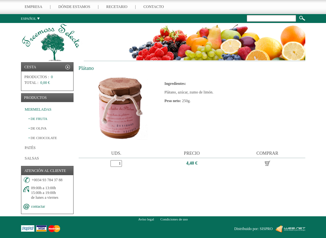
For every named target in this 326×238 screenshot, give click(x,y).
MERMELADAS (38, 109)
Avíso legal (146, 219)
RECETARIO (116, 6)
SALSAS (32, 158)
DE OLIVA (38, 128)
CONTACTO (154, 6)
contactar (38, 206)
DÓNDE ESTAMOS (74, 6)
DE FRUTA (38, 119)
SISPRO (266, 229)
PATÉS (30, 147)
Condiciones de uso (174, 219)
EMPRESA (33, 6)
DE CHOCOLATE (43, 138)
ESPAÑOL (30, 18)
